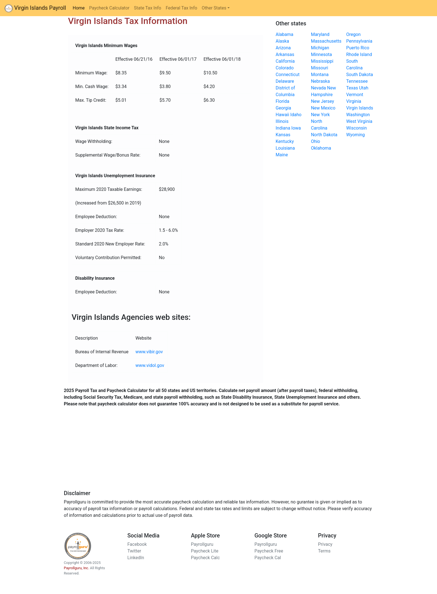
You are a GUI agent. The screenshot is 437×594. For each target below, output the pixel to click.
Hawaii (282, 114)
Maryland (320, 34)
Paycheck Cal (267, 557)
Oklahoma (321, 148)
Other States (214, 8)
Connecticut (288, 74)
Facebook (137, 544)
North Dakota (324, 134)
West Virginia (359, 121)
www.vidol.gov (149, 365)
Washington (358, 114)
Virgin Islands (359, 108)
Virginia (353, 101)
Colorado (285, 67)
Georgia (283, 108)
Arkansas (285, 54)
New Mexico (323, 108)
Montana (320, 74)
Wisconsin (356, 128)
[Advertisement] (218, 451)
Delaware (285, 81)
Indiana (283, 128)
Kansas (283, 134)
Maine (282, 154)
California (285, 61)
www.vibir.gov (149, 351)
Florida (282, 101)
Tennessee (357, 81)
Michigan (320, 47)
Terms (324, 551)
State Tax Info (147, 8)
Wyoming (355, 134)
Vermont (354, 94)
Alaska (282, 41)
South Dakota (359, 74)
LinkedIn (135, 557)
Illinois (282, 121)
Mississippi (322, 61)
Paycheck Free (268, 551)
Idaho (296, 114)
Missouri (319, 67)
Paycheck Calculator (109, 8)
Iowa (296, 128)
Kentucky (285, 141)
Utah (363, 88)
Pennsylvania (359, 41)
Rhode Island (359, 54)
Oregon (353, 34)
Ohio (315, 141)
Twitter (134, 551)
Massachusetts (326, 41)
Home (80, 7)
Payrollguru (202, 544)
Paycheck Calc (205, 557)
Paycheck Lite (204, 551)
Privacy (325, 544)
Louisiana (285, 148)
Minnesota (321, 54)
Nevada (318, 88)
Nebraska (320, 81)
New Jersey (322, 101)
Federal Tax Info (181, 8)
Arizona (283, 47)
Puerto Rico (357, 47)
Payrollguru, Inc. (76, 568)
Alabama (284, 34)
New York (320, 114)
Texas (352, 88)
